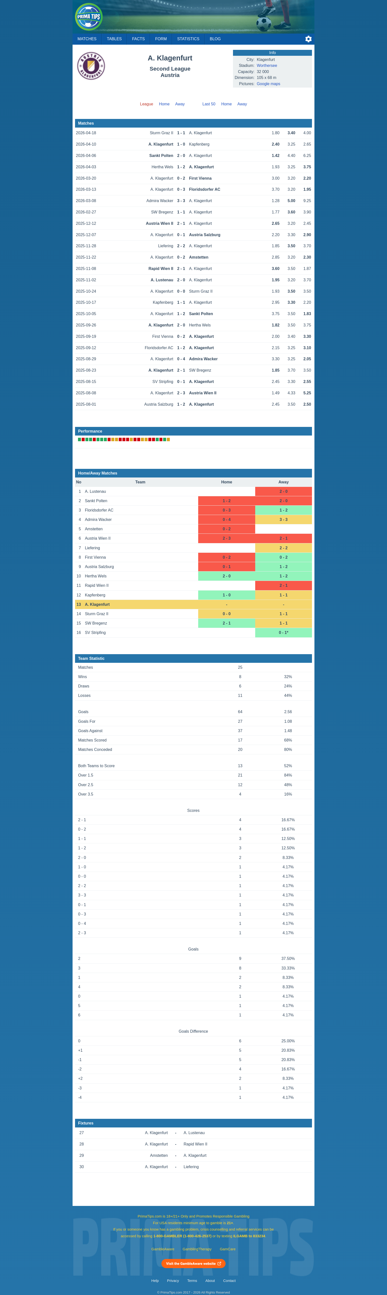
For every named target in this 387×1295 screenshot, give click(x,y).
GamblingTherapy (197, 1249)
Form (161, 39)
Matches (87, 39)
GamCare (228, 1249)
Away (180, 104)
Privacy (173, 1281)
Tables (114, 39)
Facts (138, 39)
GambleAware (163, 1249)
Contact (229, 1281)
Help (155, 1281)
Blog (215, 39)
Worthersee (267, 65)
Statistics (188, 39)
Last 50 (208, 104)
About (210, 1281)
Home (164, 104)
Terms (192, 1281)
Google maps (268, 84)
